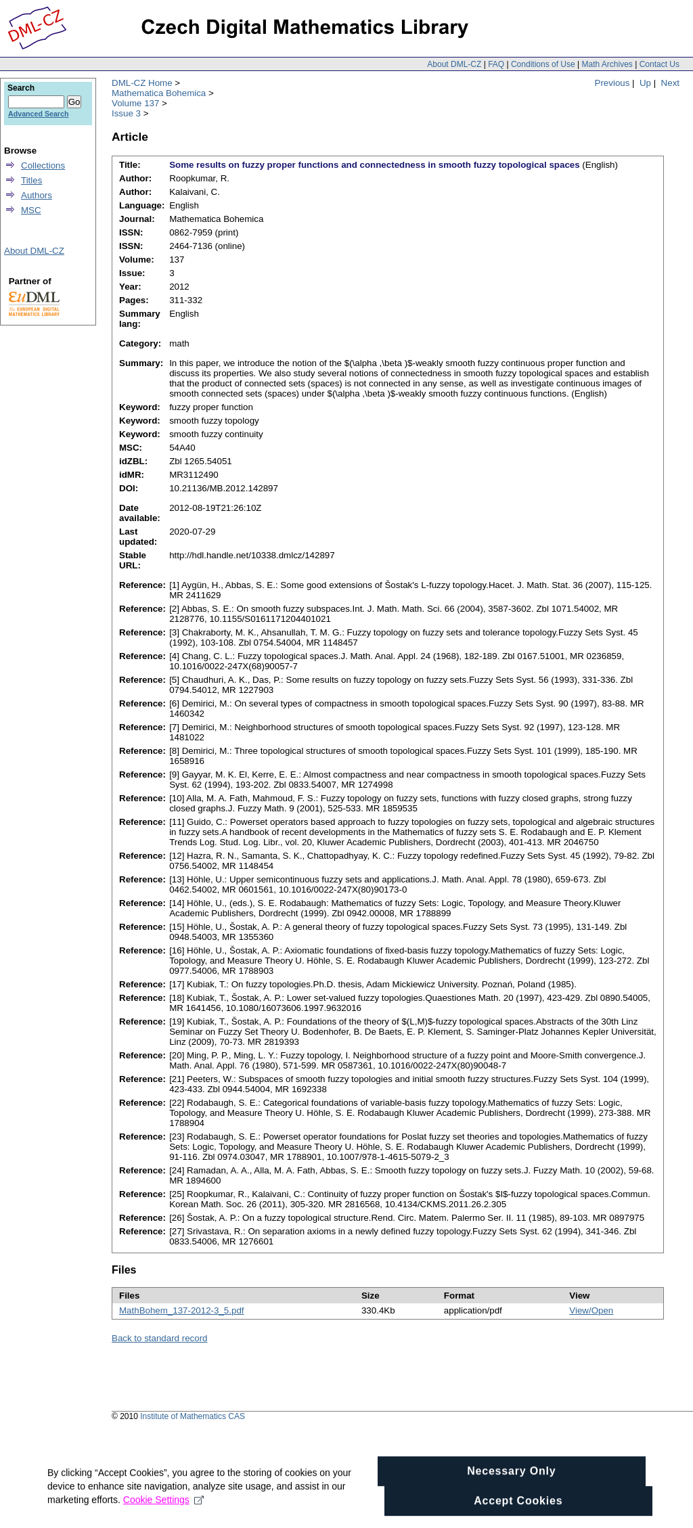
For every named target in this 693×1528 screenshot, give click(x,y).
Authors (36, 195)
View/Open (591, 1310)
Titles (31, 180)
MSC (31, 210)
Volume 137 (135, 103)
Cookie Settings (163, 1517)
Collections (43, 165)
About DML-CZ (454, 64)
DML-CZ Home (142, 83)
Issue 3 (126, 113)
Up (645, 83)
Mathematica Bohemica (159, 93)
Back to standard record (160, 1338)
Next (670, 83)
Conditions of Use (543, 64)
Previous (612, 83)
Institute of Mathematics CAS (192, 1416)
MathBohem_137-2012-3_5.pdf (181, 1310)
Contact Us (659, 64)
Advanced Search (38, 114)
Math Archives (606, 64)
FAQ (496, 64)
